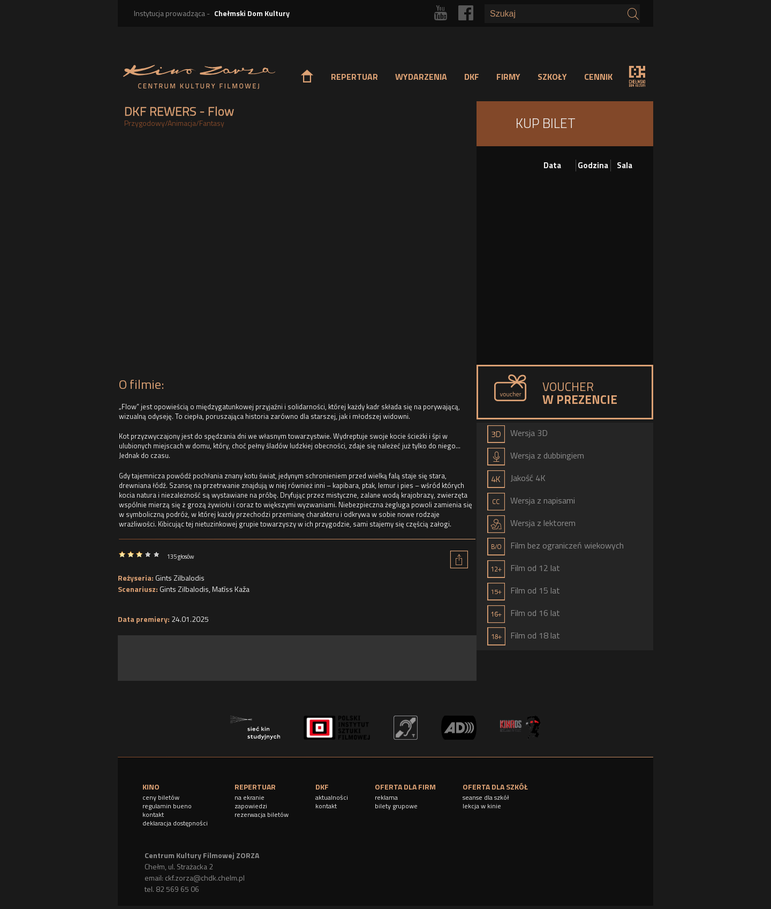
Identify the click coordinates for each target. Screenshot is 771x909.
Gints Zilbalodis (180, 577)
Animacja (182, 123)
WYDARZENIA (421, 76)
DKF (471, 76)
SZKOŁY (552, 76)
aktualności (331, 797)
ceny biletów (160, 797)
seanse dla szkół (486, 797)
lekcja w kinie (482, 806)
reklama (386, 797)
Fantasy (211, 123)
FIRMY (508, 76)
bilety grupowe (396, 806)
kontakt (153, 814)
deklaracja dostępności (175, 823)
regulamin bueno (167, 806)
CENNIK (598, 76)
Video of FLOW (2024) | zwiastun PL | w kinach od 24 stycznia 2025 (297, 255)
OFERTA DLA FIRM (405, 786)
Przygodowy (144, 123)
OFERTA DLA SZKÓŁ (495, 786)
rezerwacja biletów (262, 814)
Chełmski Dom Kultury (252, 13)
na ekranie (249, 797)
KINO (151, 786)
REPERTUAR (354, 76)
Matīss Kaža (231, 589)
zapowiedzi (251, 806)
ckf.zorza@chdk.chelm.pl (205, 877)
